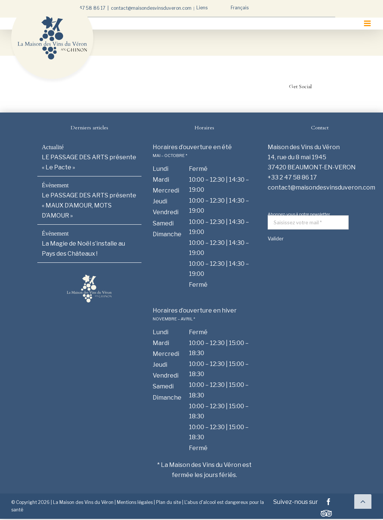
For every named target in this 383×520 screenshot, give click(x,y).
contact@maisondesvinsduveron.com (151, 8)
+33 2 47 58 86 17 (85, 8)
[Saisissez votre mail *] (308, 222)
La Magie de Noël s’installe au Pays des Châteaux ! (83, 248)
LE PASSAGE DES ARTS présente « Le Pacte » (89, 162)
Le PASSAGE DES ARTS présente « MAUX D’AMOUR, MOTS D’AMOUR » (89, 205)
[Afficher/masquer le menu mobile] (368, 23)
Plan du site (168, 502)
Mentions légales (135, 502)
